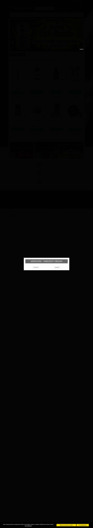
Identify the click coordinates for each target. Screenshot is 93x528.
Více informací (28, 525)
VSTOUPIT (35, 269)
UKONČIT (57, 269)
